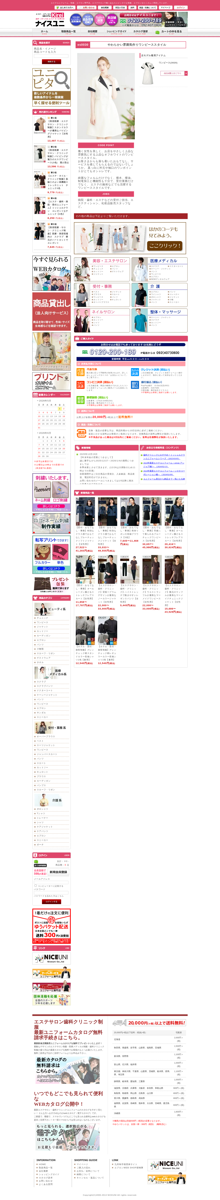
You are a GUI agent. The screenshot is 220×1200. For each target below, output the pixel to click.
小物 (172, 300)
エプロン (41, 640)
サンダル (41, 712)
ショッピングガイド (49, 1174)
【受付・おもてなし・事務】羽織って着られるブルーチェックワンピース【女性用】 (152, 534)
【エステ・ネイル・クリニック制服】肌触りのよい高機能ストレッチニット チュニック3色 (58, 182)
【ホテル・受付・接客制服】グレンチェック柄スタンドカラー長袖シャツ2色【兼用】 (85, 653)
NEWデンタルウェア (160, 279)
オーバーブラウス (46, 736)
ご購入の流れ (83, 1167)
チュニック (42, 618)
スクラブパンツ (45, 686)
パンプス (41, 785)
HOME (42, 1164)
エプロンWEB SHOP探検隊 (128, 1167)
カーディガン (44, 635)
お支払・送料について (88, 1171)
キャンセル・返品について (90, 1178)
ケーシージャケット (47, 695)
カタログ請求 (46, 1178)
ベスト (40, 741)
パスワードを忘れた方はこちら (49, 896)
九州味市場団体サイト (125, 1164)
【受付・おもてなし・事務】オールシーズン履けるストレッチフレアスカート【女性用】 (174, 534)
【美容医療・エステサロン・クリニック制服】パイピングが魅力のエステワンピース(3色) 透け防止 (58, 156)
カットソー (42, 631)
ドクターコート (45, 690)
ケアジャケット (45, 827)
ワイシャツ (156, 294)
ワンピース (42, 622)
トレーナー (42, 818)
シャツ (40, 822)
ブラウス (41, 776)
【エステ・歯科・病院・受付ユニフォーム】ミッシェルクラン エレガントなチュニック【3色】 (58, 207)
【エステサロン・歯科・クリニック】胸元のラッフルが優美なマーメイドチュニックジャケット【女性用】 (174, 595)
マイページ (82, 1164)
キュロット (42, 772)
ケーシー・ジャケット (161, 269)
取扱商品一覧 (46, 1167)
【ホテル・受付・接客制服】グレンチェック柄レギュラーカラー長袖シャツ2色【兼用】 (107, 653)
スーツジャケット (46, 745)
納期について (83, 1174)
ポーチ (40, 844)
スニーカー (42, 717)
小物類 (40, 649)
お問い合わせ (46, 1181)
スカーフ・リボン (46, 653)
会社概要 (43, 1171)
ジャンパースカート (47, 754)
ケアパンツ (42, 831)
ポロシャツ (42, 809)
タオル (40, 662)
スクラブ (41, 681)
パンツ (40, 644)
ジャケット (42, 626)
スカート (41, 763)
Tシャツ (41, 813)
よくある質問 (46, 1184)
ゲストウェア (44, 658)
